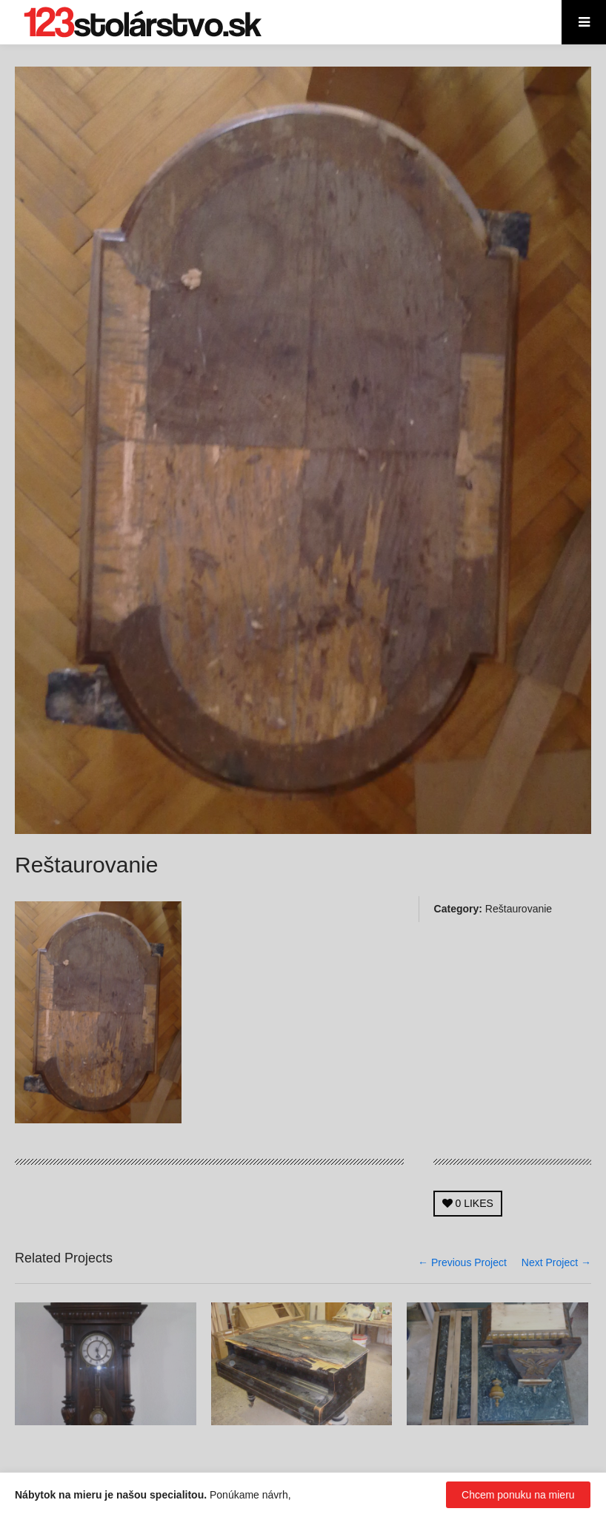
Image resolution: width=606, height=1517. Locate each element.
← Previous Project (462, 1262)
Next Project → (556, 1262)
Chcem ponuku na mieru (518, 1495)
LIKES (467, 1203)
